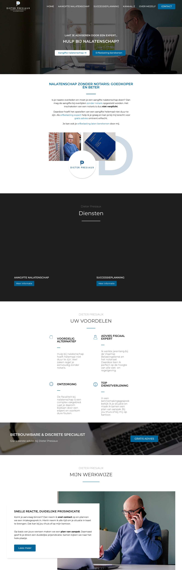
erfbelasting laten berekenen (93, 123)
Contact (166, 6)
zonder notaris (95, 103)
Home (50, 6)
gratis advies (81, 118)
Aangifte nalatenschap (73, 6)
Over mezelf (147, 6)
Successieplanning (106, 6)
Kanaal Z (129, 6)
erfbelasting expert (70, 115)
